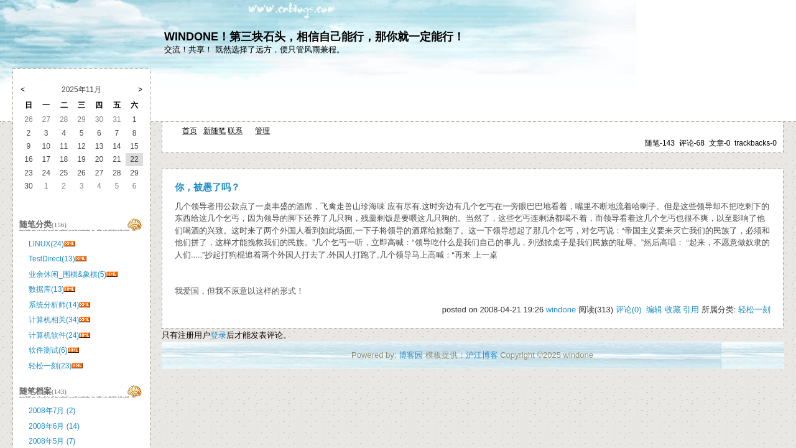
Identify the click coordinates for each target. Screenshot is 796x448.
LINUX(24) (46, 244)
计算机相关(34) (54, 319)
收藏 (673, 309)
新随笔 (214, 130)
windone (561, 309)
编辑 (654, 309)
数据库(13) (46, 289)
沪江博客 (482, 355)
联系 (235, 130)
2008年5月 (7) (52, 441)
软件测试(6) (48, 350)
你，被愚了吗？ (207, 187)
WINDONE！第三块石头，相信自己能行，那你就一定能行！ (314, 36)
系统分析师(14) (54, 305)
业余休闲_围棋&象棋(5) (67, 274)
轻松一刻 (754, 309)
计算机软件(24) (54, 335)
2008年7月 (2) (52, 410)
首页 (189, 130)
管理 (262, 130)
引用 (691, 309)
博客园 (411, 355)
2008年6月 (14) (54, 426)
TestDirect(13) (52, 258)
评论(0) (629, 309)
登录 (218, 335)
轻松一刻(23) (50, 366)
